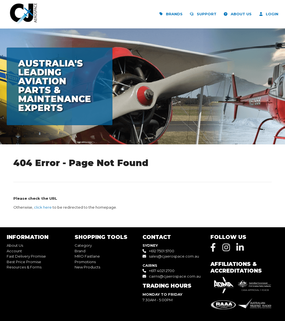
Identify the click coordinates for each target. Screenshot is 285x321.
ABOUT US (237, 14)
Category (83, 245)
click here (43, 207)
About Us (15, 245)
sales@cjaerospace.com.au (174, 256)
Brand (80, 251)
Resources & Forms (24, 267)
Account (14, 251)
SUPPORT (202, 14)
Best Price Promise (24, 262)
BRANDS (170, 14)
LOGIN (267, 14)
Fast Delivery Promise (26, 256)
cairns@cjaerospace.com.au (175, 276)
